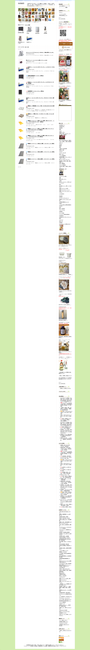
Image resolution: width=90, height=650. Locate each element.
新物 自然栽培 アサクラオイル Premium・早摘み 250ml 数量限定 (65, 419)
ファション (61, 219)
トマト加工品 (61, 193)
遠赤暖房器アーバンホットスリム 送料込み (35, 91)
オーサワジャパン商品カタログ (64, 227)
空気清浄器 (37, 30)
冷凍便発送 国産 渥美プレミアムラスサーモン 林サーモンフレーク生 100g (66, 457)
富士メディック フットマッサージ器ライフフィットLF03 (36, 60)
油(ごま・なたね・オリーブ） (64, 159)
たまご (60, 130)
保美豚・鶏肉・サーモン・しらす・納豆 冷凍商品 (64, 136)
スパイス (60, 195)
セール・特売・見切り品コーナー (65, 599)
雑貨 (60, 218)
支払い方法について (41, 644)
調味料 (60, 145)
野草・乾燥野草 (62, 208)
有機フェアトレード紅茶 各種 (64, 578)
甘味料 (60, 203)
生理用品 (60, 211)
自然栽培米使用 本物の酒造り (64, 592)
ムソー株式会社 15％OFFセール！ (65, 596)
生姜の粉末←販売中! (63, 320)
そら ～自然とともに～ (63, 620)
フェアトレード (62, 577)
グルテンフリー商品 (62, 176)
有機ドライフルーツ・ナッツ (64, 189)
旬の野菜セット (62, 125)
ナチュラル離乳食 (62, 602)
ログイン (60, 12)
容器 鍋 (60, 221)
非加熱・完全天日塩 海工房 (64, 518)
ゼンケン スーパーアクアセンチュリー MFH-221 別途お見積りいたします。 (40, 52)
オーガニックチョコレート (64, 198)
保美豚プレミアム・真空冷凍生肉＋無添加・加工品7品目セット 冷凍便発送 (66, 435)
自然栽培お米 (62, 126)
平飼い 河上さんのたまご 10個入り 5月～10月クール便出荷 (66, 412)
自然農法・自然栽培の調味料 (64, 532)
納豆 (60, 184)
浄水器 (29, 30)
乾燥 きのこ (61, 154)
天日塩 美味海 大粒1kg (65, 506)
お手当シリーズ (62, 603)
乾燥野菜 (60, 196)
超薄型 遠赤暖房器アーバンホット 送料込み (35, 75)
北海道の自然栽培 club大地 (64, 537)
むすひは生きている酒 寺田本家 (65, 563)
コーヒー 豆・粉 (62, 152)
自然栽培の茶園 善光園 (63, 516)
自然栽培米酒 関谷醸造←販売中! (66, 66)
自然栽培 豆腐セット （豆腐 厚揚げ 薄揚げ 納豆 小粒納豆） (65, 587)
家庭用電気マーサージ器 (21, 40)
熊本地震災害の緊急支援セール (65, 600)
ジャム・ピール (62, 210)
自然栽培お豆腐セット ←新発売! (66, 274)
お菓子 (60, 180)
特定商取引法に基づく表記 (31, 644)
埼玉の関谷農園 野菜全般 (64, 544)
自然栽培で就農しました (63, 621)
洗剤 (60, 207)
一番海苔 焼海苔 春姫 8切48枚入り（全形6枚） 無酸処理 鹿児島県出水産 (65, 408)
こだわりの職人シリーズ (63, 550)
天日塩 (60, 144)
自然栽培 (21, 3)
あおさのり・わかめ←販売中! (65, 304)
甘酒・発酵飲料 (62, 163)
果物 (60, 147)
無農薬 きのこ (62, 132)
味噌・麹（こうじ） (62, 179)
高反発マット (29, 39)
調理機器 (45, 30)
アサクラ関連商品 (62, 155)
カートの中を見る (62, 18)
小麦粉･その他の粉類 (63, 148)
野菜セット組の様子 (62, 575)
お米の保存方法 (62, 567)
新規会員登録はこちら (63, 15)
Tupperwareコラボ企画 (63, 610)
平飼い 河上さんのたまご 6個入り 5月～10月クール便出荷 (65, 416)
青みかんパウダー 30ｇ (64, 474)
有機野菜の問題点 (62, 574)
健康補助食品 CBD (63, 172)
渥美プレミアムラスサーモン (64, 611)
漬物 (60, 129)
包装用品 (60, 222)
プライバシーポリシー (59, 644)
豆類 (60, 177)
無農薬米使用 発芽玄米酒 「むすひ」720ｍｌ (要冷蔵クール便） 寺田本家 (66, 448)
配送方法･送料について (50, 644)
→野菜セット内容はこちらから (65, 388)
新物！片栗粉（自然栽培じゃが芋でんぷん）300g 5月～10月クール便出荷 (66, 493)
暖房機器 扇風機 (21, 30)
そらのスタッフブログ (63, 623)
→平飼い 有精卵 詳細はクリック (65, 375)
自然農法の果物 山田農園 (64, 536)
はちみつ (61, 151)
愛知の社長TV (61, 572)
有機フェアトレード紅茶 (63, 188)
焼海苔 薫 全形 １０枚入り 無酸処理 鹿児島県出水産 (66, 439)
